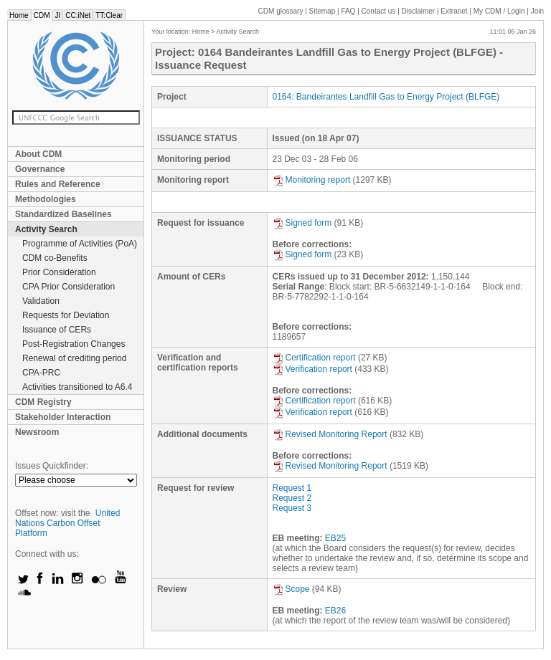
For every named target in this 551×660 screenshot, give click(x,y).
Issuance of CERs (56, 330)
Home (19, 15)
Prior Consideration (59, 272)
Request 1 (292, 488)
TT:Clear (109, 15)
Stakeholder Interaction (62, 417)
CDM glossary (280, 11)
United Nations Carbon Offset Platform (68, 523)
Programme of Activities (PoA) (79, 244)
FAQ (348, 11)
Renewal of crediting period (74, 358)
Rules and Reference (57, 184)
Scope (291, 589)
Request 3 (292, 508)
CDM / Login (500, 11)
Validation (41, 301)
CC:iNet (77, 15)
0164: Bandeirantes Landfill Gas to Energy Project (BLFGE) (386, 97)
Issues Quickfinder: (51, 466)
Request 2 (292, 498)
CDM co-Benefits (55, 258)
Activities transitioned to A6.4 (77, 387)
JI (57, 15)
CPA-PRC (41, 373)
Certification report (314, 358)
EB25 (335, 538)
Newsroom (37, 432)
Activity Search (46, 229)
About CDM (38, 154)
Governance (40, 169)
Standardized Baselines (63, 214)
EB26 (335, 611)
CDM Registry (43, 402)
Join (537, 11)
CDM (42, 15)
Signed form (302, 223)
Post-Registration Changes (73, 344)
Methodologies (45, 199)
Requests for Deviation (65, 315)
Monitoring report (312, 180)
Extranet (454, 11)
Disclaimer (418, 11)
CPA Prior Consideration (68, 287)
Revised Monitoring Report (330, 434)
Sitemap (322, 11)
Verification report (312, 369)
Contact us (379, 11)
